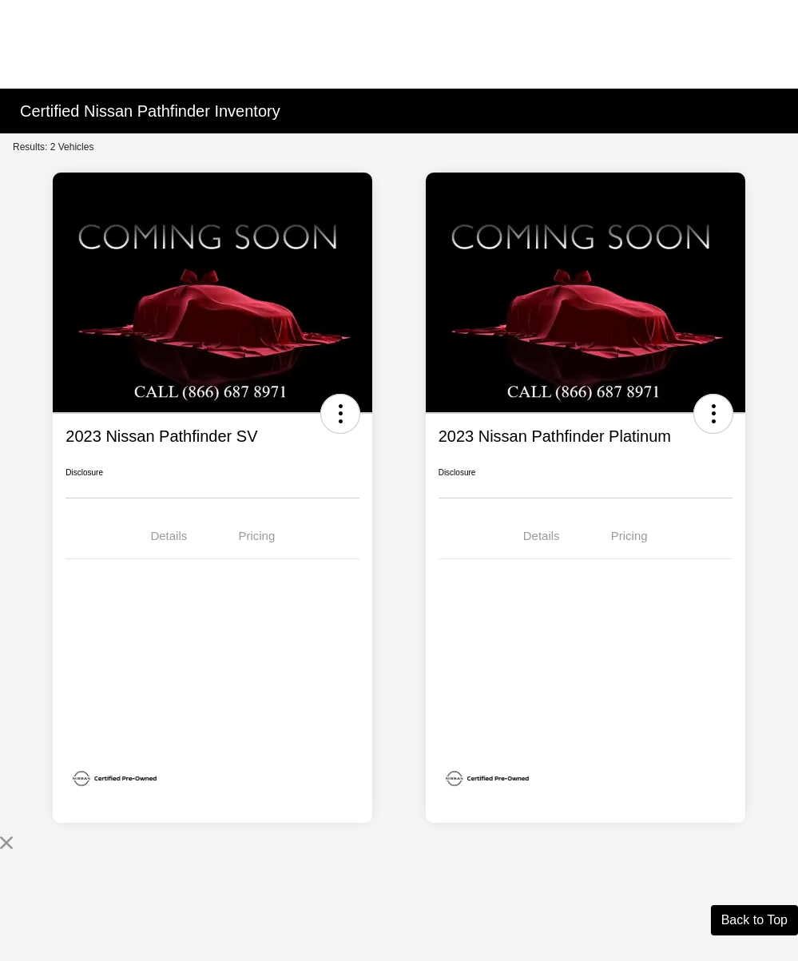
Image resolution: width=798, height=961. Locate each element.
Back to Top (754, 920)
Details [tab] (168, 535)
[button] (340, 414)
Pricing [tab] (256, 535)
